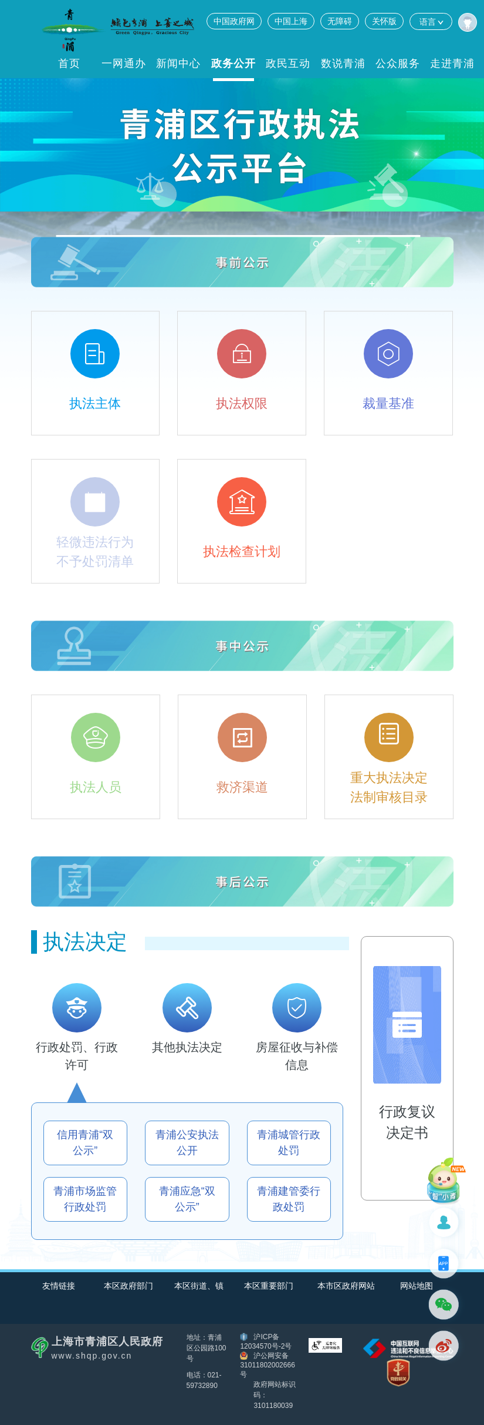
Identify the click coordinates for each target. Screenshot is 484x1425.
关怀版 (384, 21)
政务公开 (233, 63)
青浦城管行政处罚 (288, 1142)
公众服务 (397, 63)
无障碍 (339, 21)
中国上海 (291, 21)
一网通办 (123, 63)
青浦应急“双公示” (187, 1199)
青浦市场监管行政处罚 (85, 1199)
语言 (431, 21)
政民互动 (288, 63)
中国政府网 (234, 21)
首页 (69, 63)
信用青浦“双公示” (85, 1142)
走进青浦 (452, 63)
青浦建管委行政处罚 (288, 1199)
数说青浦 (343, 63)
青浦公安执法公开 (187, 1142)
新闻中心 (178, 63)
